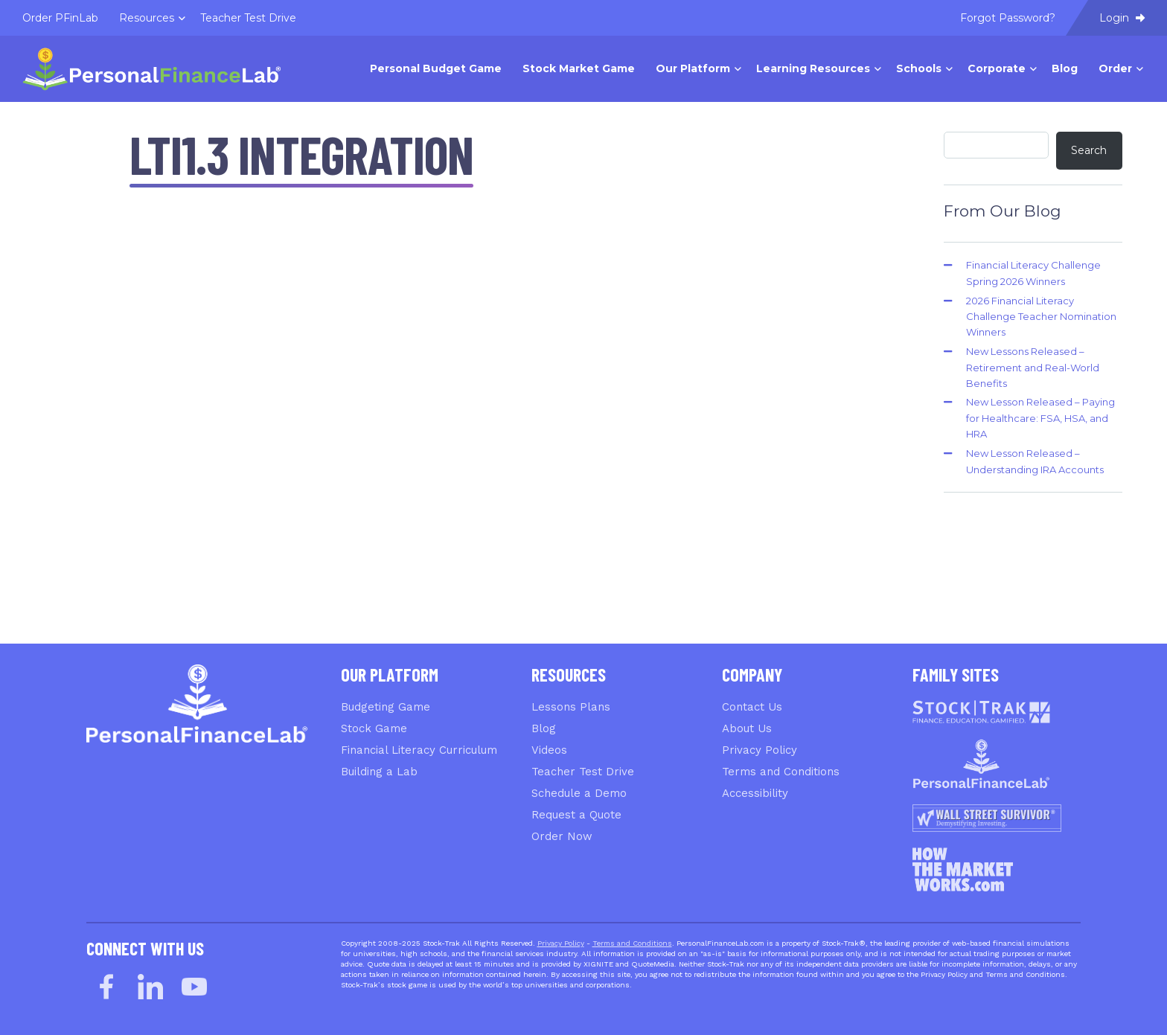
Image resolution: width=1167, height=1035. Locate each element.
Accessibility (755, 793)
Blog (543, 728)
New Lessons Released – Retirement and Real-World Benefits (1032, 367)
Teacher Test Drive (582, 771)
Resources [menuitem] (146, 18)
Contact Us (752, 707)
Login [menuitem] (1122, 18)
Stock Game (374, 728)
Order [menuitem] (1115, 68)
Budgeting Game (385, 707)
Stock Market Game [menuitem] (578, 68)
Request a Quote (576, 814)
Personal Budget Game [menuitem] (436, 68)
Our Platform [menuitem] (693, 68)
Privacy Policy (759, 750)
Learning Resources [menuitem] (813, 68)
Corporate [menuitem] (997, 68)
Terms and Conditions (781, 771)
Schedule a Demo (579, 793)
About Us (747, 728)
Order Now (561, 836)
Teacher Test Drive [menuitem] (248, 18)
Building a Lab (379, 771)
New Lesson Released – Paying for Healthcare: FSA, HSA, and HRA (1040, 418)
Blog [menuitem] (1065, 68)
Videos (549, 750)
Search (1089, 150)
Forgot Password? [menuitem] (1007, 18)
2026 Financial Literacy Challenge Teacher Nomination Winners (1041, 317)
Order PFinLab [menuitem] (60, 18)
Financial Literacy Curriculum (419, 750)
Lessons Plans (570, 707)
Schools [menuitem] (918, 68)
